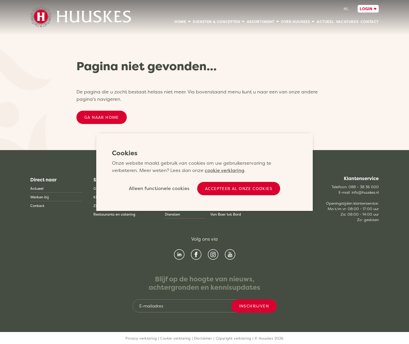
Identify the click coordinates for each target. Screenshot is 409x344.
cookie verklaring (224, 170)
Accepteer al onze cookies (238, 188)
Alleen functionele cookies (159, 188)
